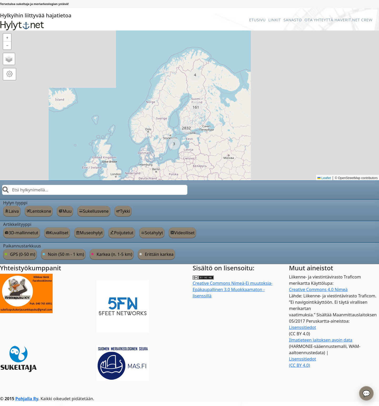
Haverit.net (347, 19)
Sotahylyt (154, 233)
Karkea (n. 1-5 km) (114, 254)
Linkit (274, 19)
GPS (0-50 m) (22, 254)
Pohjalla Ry (26, 399)
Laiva (14, 211)
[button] (195, 75)
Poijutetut (123, 233)
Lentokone (40, 211)
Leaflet (324, 178)
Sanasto (292, 19)
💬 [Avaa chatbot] (366, 393)
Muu (66, 211)
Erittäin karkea (159, 254)
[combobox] (94, 190)
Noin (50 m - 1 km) (66, 254)
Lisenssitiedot (302, 327)
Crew (366, 19)
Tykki (125, 211)
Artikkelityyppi (17, 224)
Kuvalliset (59, 233)
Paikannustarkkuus (22, 246)
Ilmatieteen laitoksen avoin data (320, 340)
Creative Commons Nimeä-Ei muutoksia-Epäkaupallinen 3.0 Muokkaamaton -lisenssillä (232, 287)
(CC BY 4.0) (299, 365)
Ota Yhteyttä (319, 19)
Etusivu (257, 19)
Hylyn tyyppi (15, 203)
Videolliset (184, 233)
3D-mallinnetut (23, 233)
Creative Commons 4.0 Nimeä (318, 289)
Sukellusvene (96, 211)
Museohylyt (91, 233)
